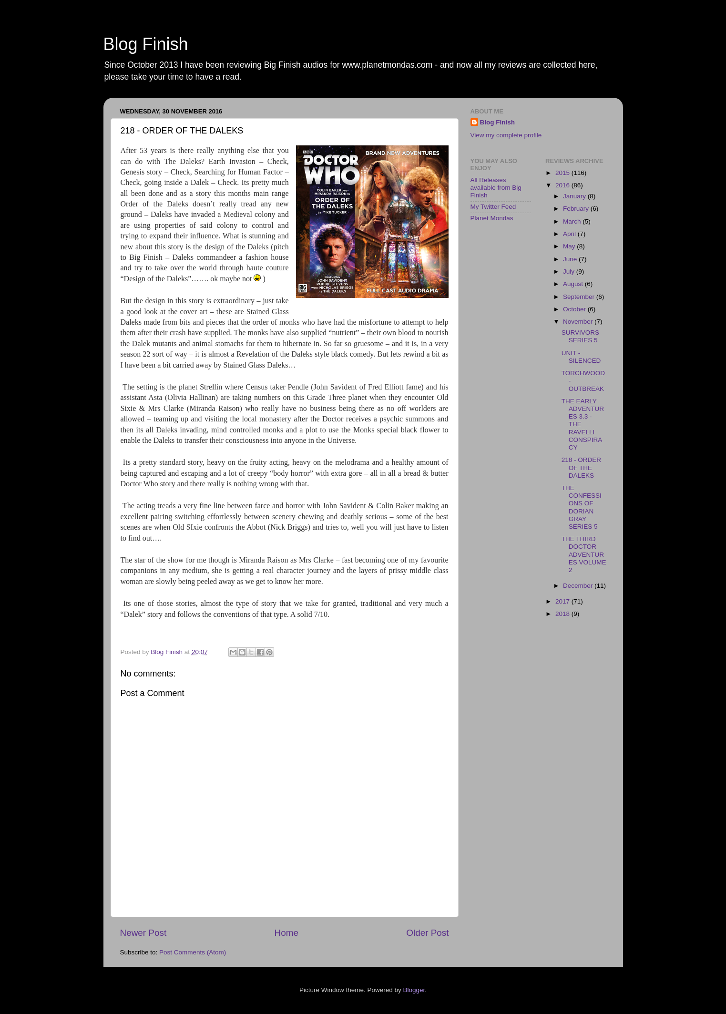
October (575, 309)
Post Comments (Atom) (192, 952)
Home (286, 933)
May (570, 246)
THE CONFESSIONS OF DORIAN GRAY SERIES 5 (582, 507)
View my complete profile (506, 135)
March (573, 221)
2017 (563, 601)
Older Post (427, 933)
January (575, 196)
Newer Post (143, 933)
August (574, 283)
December (578, 585)
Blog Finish (145, 44)
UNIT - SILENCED (581, 356)
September (579, 296)
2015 (563, 172)
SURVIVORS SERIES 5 (580, 336)
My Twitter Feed (493, 206)
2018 (563, 613)
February (577, 208)
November (578, 321)
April (570, 233)
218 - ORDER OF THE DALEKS (581, 467)
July (569, 271)
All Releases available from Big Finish (495, 187)
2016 (563, 185)
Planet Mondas (491, 218)
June (571, 259)
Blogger (414, 990)
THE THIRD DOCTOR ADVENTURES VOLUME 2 (584, 554)
